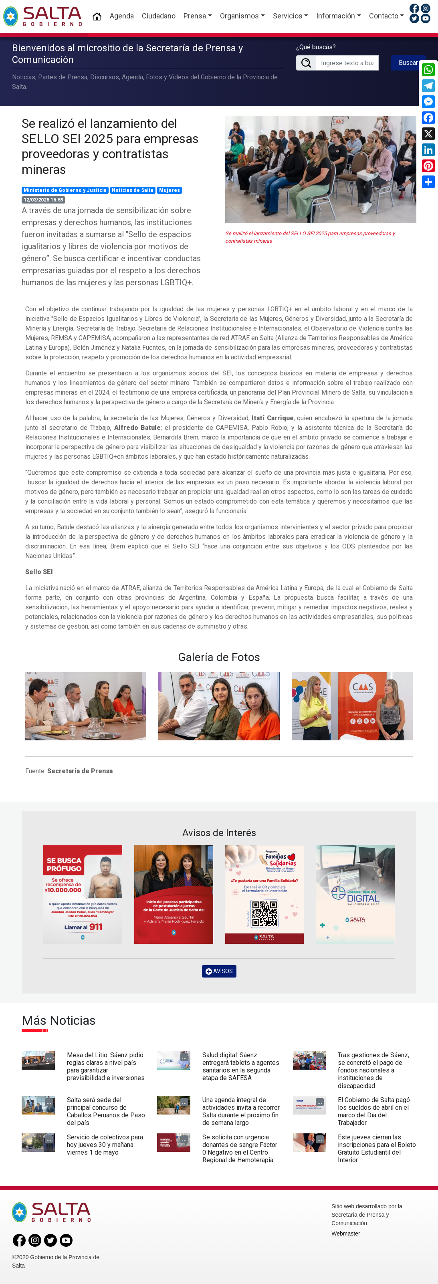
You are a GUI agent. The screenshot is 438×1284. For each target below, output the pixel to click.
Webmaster (345, 1233)
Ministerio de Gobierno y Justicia (65, 190)
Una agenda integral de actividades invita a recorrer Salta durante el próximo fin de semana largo (241, 1111)
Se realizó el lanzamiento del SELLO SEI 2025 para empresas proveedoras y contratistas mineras (110, 146)
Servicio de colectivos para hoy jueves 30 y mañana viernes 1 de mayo (105, 1144)
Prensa (195, 16)
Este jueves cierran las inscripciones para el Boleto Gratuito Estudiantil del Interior (377, 1148)
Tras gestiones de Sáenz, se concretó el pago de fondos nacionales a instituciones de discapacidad (373, 1070)
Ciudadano (159, 16)
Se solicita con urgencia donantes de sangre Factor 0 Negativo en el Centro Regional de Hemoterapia (239, 1148)
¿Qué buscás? (316, 47)
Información (335, 16)
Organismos (239, 16)
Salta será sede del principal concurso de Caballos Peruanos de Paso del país (106, 1111)
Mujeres (169, 190)
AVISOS (219, 971)
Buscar (408, 63)
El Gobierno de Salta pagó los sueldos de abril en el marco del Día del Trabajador (374, 1111)
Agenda (122, 16)
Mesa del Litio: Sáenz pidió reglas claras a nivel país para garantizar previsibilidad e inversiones (106, 1066)
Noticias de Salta (132, 190)
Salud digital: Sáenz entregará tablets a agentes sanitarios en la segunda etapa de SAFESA (240, 1066)
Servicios (288, 16)
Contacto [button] (383, 16)
